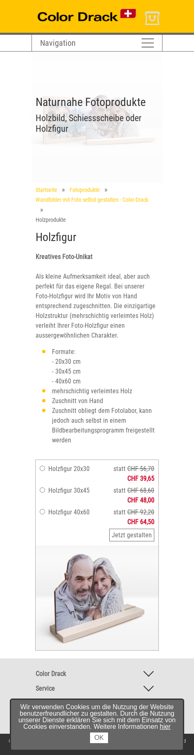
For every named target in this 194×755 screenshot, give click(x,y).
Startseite (46, 190)
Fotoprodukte (85, 190)
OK (99, 737)
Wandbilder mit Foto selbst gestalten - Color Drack (92, 199)
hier (165, 726)
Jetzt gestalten (132, 535)
